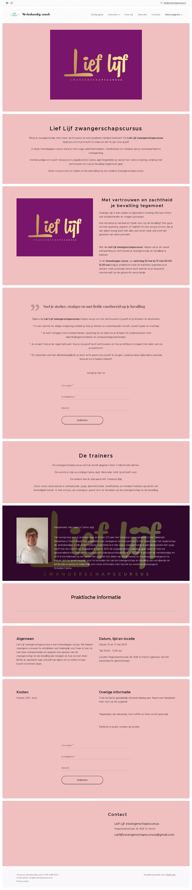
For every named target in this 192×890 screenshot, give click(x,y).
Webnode (171, 874)
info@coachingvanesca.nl (175, 3)
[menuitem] (97, 14)
